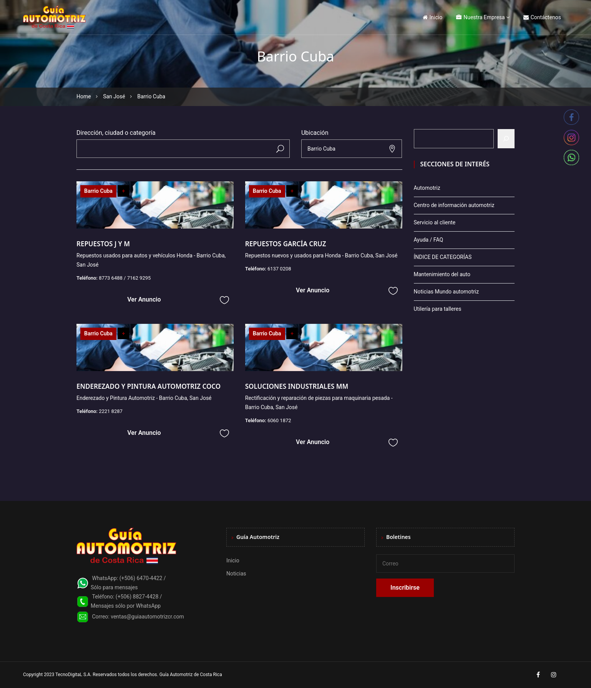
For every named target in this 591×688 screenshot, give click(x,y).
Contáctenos (542, 17)
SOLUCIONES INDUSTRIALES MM (297, 386)
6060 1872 (279, 420)
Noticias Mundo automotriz (446, 291)
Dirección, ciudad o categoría (116, 132)
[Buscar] (506, 138)
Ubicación (315, 132)
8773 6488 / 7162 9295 (125, 278)
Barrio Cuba (98, 191)
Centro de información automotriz (454, 205)
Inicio (433, 17)
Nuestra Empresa (480, 17)
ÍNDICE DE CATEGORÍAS (443, 257)
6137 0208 (279, 269)
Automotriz (427, 188)
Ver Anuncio (144, 299)
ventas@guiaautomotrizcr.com (147, 616)
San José (114, 96)
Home (83, 96)
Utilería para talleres (438, 309)
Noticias (236, 573)
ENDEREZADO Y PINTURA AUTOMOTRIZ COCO (148, 386)
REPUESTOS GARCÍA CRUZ (285, 243)
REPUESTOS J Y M (103, 243)
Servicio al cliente (435, 222)
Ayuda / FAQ (428, 240)
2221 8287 (111, 411)
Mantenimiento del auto (442, 274)
